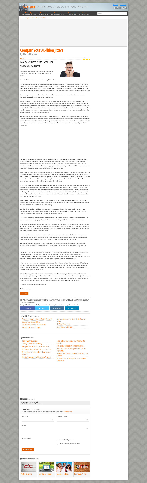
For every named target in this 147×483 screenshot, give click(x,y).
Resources (43, 13)
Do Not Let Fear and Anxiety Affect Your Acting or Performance (71, 359)
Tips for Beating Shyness (29, 340)
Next (24, 293)
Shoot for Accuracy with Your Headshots (34, 324)
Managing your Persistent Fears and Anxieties (70, 345)
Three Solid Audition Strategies (31, 327)
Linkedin (72, 308)
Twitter (42, 308)
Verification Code (27, 438)
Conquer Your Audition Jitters (31, 322)
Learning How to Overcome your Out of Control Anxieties (71, 341)
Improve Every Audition (80, 474)
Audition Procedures (26, 474)
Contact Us (123, 5)
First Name (25, 416)
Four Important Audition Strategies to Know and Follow (71, 320)
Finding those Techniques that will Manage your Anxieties (36, 353)
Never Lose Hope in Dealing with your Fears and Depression (71, 349)
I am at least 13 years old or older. (68, 444)
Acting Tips (29, 13)
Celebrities (57, 13)
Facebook (27, 308)
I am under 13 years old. (65, 440)
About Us (115, 5)
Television (72, 13)
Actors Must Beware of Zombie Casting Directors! (37, 319)
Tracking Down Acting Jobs (64, 327)
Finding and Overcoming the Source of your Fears (37, 349)
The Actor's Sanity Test (63, 324)
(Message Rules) (68, 411)
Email (62, 416)
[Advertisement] (73, 33)
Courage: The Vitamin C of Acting (31, 343)
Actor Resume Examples (45, 474)
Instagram (57, 308)
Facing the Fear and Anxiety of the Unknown (35, 346)
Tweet (22, 58)
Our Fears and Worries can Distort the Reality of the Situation (72, 354)
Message (24, 425)
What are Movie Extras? (63, 474)
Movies (84, 13)
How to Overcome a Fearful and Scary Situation (36, 357)
